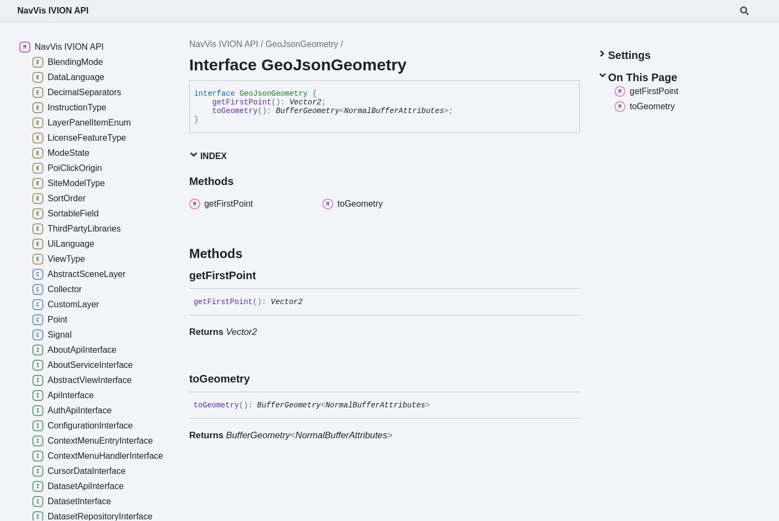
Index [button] (208, 155)
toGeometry (235, 111)
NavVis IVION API (53, 10)
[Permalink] (265, 275)
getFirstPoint (241, 102)
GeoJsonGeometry (302, 44)
